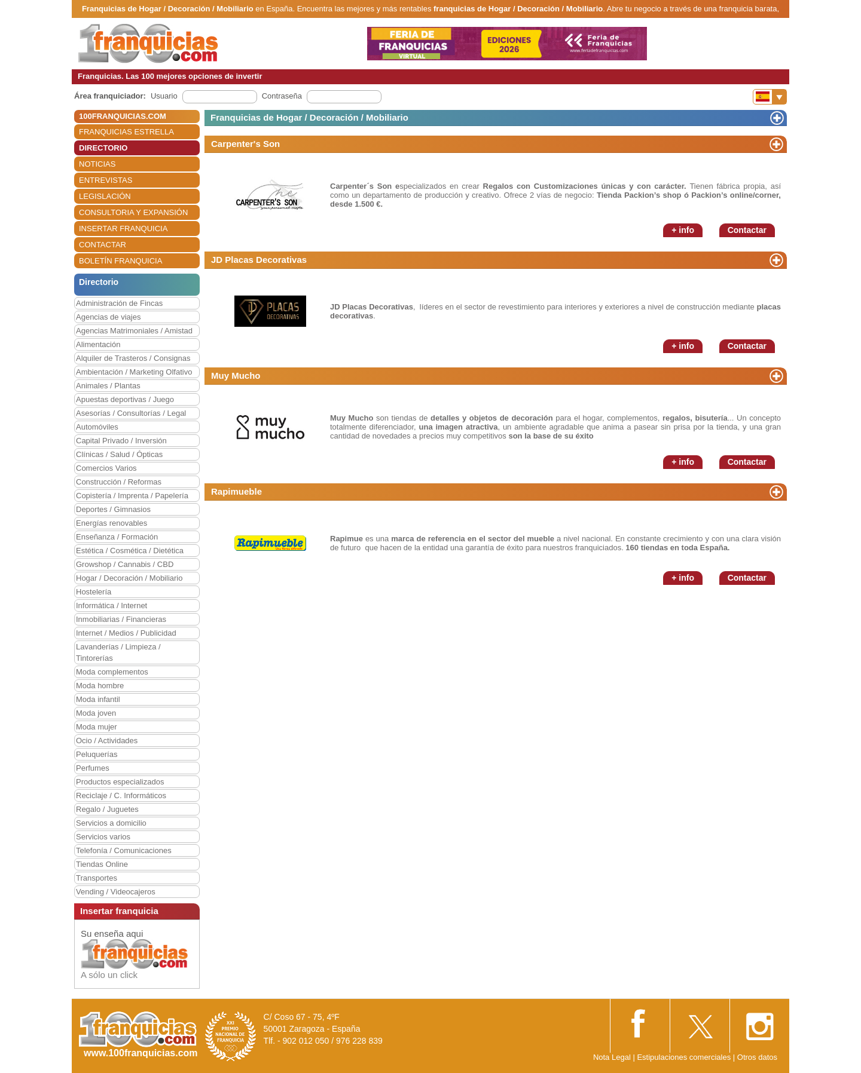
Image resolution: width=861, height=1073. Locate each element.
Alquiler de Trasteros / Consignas (133, 358)
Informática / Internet (111, 605)
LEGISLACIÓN (105, 196)
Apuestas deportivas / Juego (125, 399)
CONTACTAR (102, 244)
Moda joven (96, 713)
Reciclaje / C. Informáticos (121, 795)
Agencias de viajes (108, 316)
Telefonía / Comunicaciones (124, 850)
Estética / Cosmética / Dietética (130, 550)
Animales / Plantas (108, 385)
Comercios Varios (106, 468)
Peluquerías (96, 754)
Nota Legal (612, 1057)
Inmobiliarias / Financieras (121, 619)
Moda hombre (100, 685)
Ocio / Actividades (107, 740)
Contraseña (282, 95)
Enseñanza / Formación (117, 536)
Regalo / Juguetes (107, 809)
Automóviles (97, 426)
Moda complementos (112, 671)
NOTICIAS (97, 164)
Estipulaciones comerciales (684, 1057)
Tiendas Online (102, 864)
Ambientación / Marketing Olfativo (134, 371)
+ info (682, 230)
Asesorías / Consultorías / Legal (131, 413)
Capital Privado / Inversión (121, 440)
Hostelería (93, 591)
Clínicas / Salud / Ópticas (119, 454)
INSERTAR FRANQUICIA (123, 228)
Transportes (96, 877)
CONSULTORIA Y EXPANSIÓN (133, 212)
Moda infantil (98, 699)
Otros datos (757, 1057)
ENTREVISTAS (105, 180)
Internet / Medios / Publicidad (126, 633)
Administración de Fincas (119, 303)
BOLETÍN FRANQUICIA (120, 260)
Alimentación (98, 344)
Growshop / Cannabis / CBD (124, 564)
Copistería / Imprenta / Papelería (132, 495)
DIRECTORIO (103, 147)
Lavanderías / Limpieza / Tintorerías (118, 652)
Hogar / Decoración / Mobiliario (129, 578)
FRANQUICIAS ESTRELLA (126, 131)
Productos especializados (120, 781)
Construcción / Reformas (118, 481)
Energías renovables (111, 523)
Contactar (747, 230)
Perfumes (92, 768)
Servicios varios (103, 836)
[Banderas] (770, 97)
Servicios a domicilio (111, 822)
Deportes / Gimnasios (113, 509)
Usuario (164, 95)
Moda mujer (96, 726)
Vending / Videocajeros (115, 891)
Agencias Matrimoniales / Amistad (134, 330)
